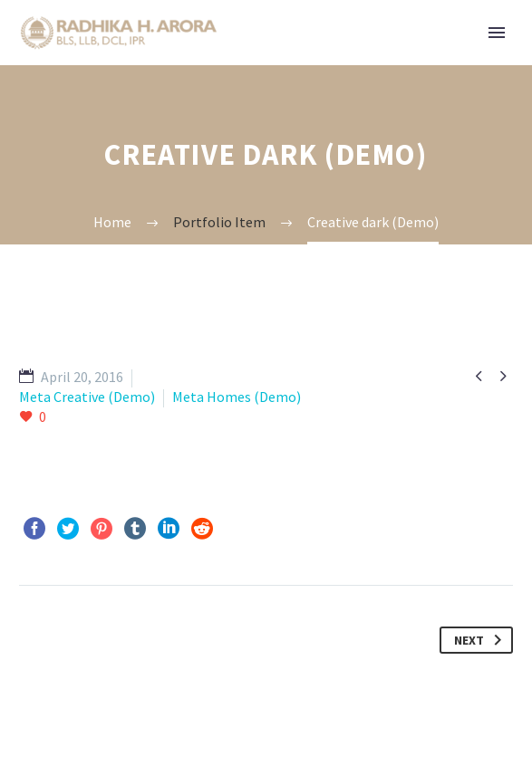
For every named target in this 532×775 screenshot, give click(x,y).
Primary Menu (496, 32)
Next (481, 640)
